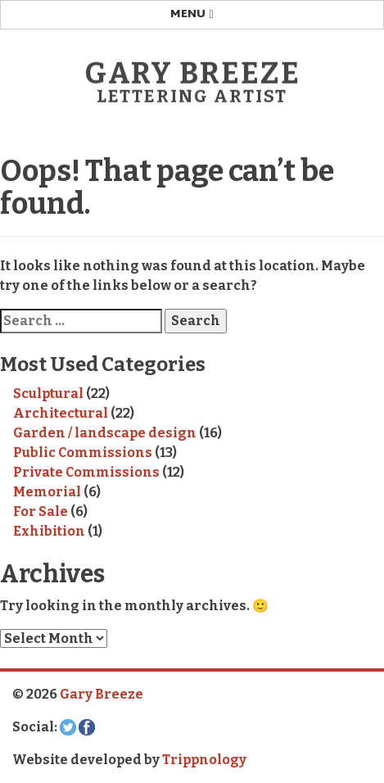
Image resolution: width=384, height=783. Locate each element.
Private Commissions (86, 472)
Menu (191, 14)
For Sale (40, 511)
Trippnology (204, 759)
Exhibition (49, 531)
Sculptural (48, 393)
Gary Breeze (192, 74)
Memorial (47, 492)
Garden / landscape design (105, 433)
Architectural (60, 413)
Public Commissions (82, 452)
